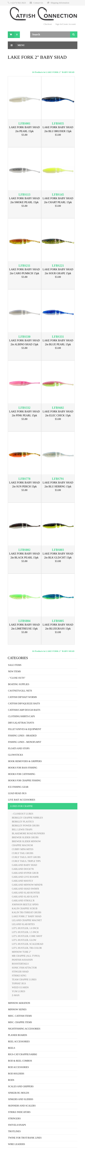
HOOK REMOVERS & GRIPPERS (25, 761)
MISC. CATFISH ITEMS (20, 1016)
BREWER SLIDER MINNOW (26, 841)
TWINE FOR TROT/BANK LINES (25, 1138)
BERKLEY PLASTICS (23, 821)
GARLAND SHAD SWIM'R (25, 889)
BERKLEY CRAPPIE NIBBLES (27, 817)
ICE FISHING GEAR (18, 787)
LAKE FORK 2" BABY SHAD (26, 916)
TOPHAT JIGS (19, 983)
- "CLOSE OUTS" (16, 678)
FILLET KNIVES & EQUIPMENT (24, 729)
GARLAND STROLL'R (23, 900)
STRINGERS (14, 1118)
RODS (11, 1080)
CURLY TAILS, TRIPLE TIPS (26, 861)
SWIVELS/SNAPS (17, 1125)
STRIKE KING (19, 975)
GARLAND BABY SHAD (24, 865)
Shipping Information (60, 2)
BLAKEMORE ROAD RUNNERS (28, 833)
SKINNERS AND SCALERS (22, 1105)
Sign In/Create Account (65, 24)
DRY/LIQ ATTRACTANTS (21, 723)
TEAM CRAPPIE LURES (24, 979)
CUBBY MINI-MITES (22, 849)
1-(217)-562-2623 (18, 2)
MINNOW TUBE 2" (21, 952)
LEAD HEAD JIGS (17, 793)
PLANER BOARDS (17, 1035)
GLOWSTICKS (15, 755)
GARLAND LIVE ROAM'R (25, 877)
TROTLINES (14, 1131)
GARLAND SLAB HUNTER (26, 892)
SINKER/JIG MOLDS (18, 1093)
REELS (11, 1048)
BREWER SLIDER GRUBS (25, 837)
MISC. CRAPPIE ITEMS (20, 1022)
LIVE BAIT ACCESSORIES (21, 800)
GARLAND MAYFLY (22, 881)
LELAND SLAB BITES (23, 924)
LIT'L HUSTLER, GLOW (24, 940)
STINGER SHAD (20, 971)
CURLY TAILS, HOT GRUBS (26, 857)
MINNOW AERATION (19, 1003)
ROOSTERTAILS (20, 964)
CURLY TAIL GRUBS (22, 853)
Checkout (48, 24)
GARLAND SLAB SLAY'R (25, 896)
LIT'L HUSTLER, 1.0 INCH (25, 928)
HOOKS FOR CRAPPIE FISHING (24, 780)
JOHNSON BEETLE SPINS (25, 904)
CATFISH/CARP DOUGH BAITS (24, 710)
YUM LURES (18, 991)
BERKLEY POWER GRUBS (26, 825)
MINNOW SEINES (17, 1009)
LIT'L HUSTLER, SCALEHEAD (27, 944)
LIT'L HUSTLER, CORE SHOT (27, 936)
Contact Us (38, 2)
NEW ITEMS (14, 671)
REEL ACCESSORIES (19, 1041)
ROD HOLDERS (16, 1073)
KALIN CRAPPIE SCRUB (24, 908)
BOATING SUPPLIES (18, 684)
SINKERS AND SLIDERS (20, 1099)
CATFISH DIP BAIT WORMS (22, 697)
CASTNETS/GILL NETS (20, 691)
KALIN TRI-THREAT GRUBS (26, 912)
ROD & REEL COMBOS (20, 1061)
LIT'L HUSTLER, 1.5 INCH (25, 932)
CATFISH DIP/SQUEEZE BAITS (24, 703)
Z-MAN (16, 995)
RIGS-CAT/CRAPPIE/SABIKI (22, 1054)
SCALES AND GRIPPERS (21, 1086)
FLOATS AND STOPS (19, 748)
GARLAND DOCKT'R (23, 869)
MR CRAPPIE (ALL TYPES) (26, 956)
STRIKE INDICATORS (19, 1112)
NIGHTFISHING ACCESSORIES (24, 1029)
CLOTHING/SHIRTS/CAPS (21, 716)
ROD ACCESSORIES (18, 1067)
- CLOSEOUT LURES (22, 814)
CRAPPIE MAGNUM (22, 845)
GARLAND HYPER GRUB (25, 873)
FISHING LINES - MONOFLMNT (24, 742)
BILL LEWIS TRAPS (22, 829)
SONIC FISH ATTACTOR (24, 967)
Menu (16, 45)
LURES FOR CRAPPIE (21, 806)
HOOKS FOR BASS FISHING (22, 767)
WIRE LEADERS (16, 1144)
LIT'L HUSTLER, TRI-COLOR (27, 948)
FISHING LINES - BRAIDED (22, 735)
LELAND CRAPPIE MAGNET (27, 920)
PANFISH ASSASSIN (22, 960)
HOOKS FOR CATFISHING (21, 774)
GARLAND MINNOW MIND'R (27, 885)
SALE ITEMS (15, 665)
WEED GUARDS (20, 987)
